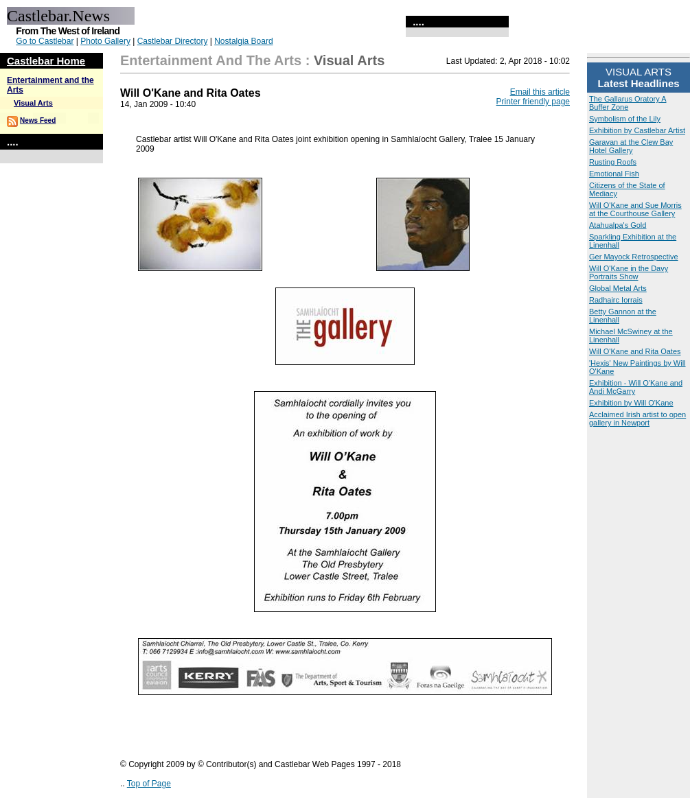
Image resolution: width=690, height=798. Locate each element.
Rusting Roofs (612, 162)
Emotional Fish (614, 173)
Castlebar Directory (172, 41)
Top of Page (149, 783)
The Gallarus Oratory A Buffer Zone (628, 103)
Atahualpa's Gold (617, 225)
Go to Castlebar (44, 41)
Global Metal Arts (618, 288)
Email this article (540, 92)
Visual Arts (33, 103)
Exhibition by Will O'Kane (631, 403)
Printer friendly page (533, 101)
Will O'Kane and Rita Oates (635, 351)
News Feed (38, 120)
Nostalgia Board (243, 41)
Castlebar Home (46, 61)
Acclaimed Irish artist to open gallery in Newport (637, 418)
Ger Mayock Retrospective (633, 257)
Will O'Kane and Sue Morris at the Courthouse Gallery (635, 209)
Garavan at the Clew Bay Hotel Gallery (631, 146)
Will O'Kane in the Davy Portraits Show (628, 272)
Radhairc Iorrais (616, 300)
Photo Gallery (105, 41)
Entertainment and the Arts (210, 60)
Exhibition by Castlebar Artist (637, 130)
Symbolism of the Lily (624, 119)
